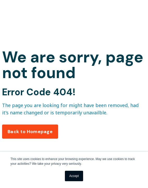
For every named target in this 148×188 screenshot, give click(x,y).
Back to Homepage (30, 131)
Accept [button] (74, 176)
